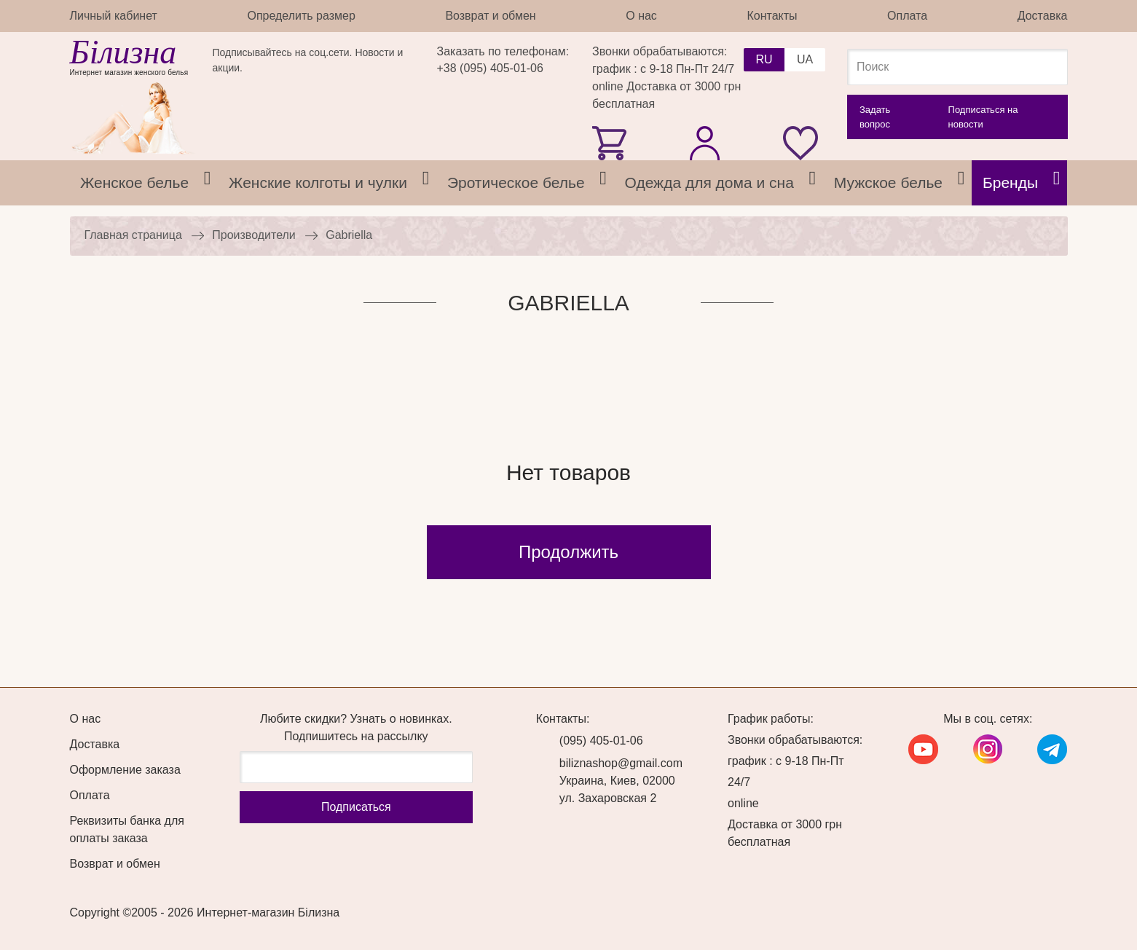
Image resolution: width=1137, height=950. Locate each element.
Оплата (907, 15)
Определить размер (301, 15)
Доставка (1043, 15)
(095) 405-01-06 (601, 740)
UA (805, 59)
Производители (254, 235)
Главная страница (133, 235)
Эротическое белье (516, 182)
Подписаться (356, 807)
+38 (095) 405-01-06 (490, 68)
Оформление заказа (125, 769)
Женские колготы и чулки (318, 182)
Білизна (123, 52)
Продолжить (568, 552)
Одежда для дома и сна (709, 182)
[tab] (208, 182)
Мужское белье (888, 182)
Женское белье (134, 182)
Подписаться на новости (983, 117)
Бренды (1010, 182)
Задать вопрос (874, 117)
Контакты (772, 15)
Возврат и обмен (490, 15)
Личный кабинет (113, 15)
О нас (641, 15)
